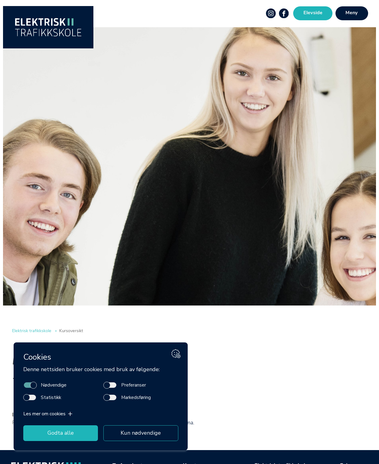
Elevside (312, 13)
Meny (351, 13)
